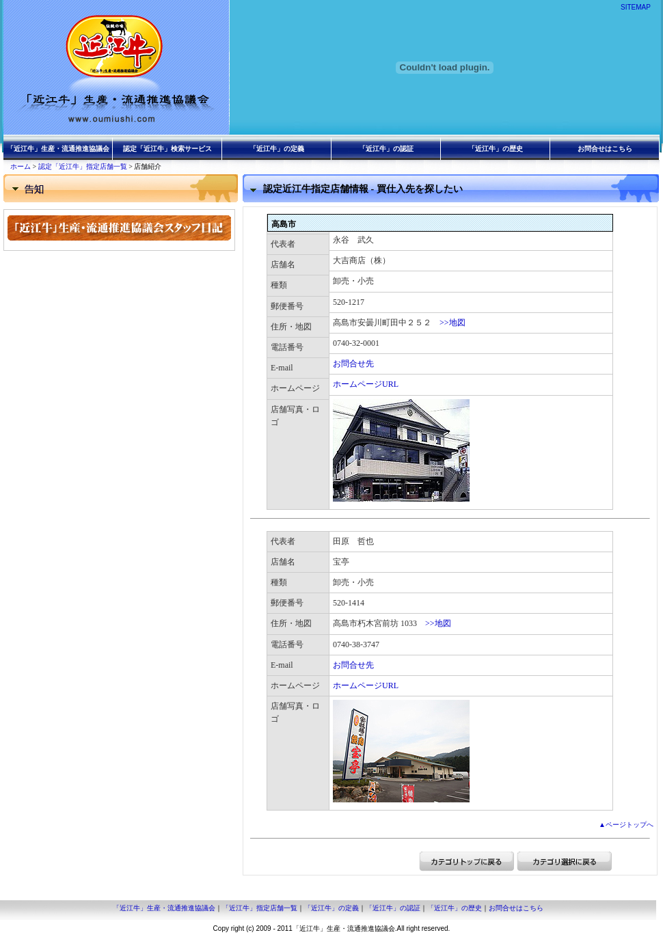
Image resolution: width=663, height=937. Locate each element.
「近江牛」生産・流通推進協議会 (58, 148)
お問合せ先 (353, 363)
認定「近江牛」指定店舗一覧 (82, 166)
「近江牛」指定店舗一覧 (259, 908)
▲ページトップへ (626, 824)
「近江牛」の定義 (276, 148)
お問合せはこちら (605, 148)
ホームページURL (365, 384)
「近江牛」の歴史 (495, 148)
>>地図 (452, 322)
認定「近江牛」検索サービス (167, 148)
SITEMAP (636, 7)
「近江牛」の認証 (386, 148)
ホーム (20, 166)
